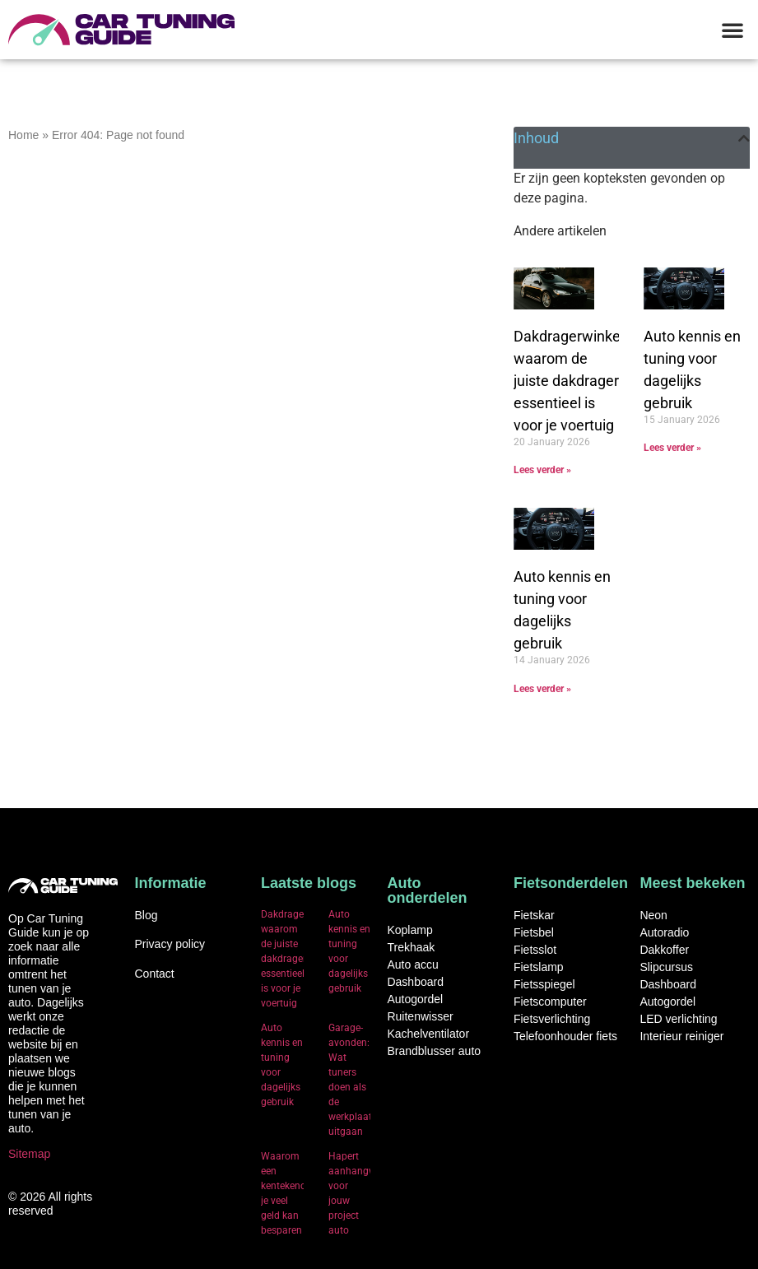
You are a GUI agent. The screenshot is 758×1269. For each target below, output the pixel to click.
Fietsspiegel (544, 984)
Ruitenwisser (420, 1016)
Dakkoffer (664, 949)
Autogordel (415, 999)
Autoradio (664, 932)
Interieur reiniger (681, 1036)
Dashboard (415, 981)
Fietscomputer (550, 1001)
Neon (653, 915)
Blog (145, 915)
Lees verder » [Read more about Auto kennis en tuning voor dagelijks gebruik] (672, 447)
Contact (154, 973)
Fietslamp (539, 967)
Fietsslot (535, 949)
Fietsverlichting (552, 1018)
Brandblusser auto (434, 1051)
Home (23, 135)
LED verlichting (678, 1018)
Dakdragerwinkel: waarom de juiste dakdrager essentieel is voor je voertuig (570, 381)
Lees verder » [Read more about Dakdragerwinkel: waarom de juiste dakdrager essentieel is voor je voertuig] (542, 470)
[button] (732, 29)
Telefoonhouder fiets (565, 1036)
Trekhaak (411, 947)
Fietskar (534, 915)
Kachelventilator (428, 1033)
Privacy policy (169, 944)
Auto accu (412, 964)
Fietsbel (534, 932)
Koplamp (409, 930)
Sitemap (29, 1153)
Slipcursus (666, 967)
